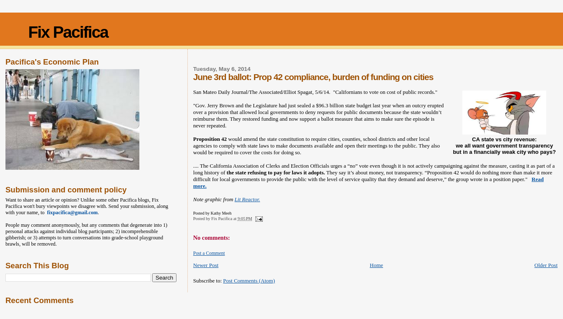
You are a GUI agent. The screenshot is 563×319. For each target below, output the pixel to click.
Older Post (546, 265)
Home (376, 265)
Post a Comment (209, 253)
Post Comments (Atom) (249, 281)
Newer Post (205, 265)
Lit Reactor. (247, 199)
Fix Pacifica (68, 32)
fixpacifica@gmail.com (71, 212)
